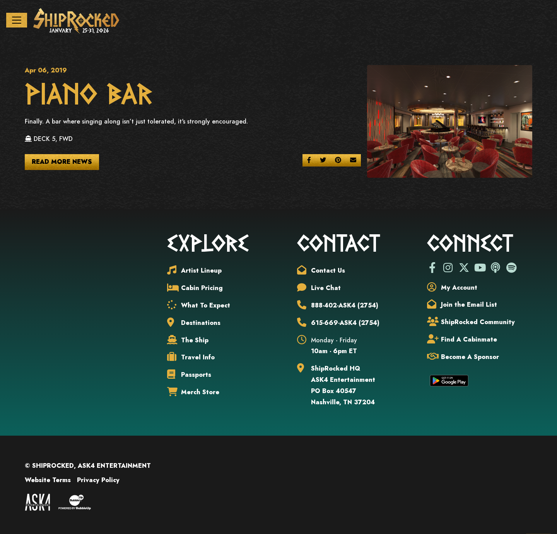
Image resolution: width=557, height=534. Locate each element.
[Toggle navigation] (16, 20)
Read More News (62, 161)
